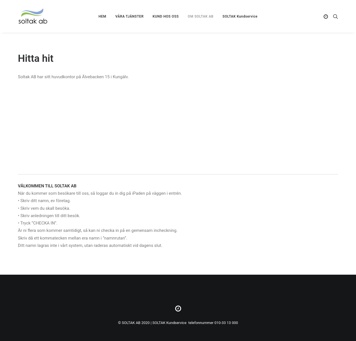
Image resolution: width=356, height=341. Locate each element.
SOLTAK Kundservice (240, 16)
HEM (102, 16)
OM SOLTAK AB (200, 16)
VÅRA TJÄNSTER (129, 16)
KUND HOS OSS (166, 16)
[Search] (334, 16)
